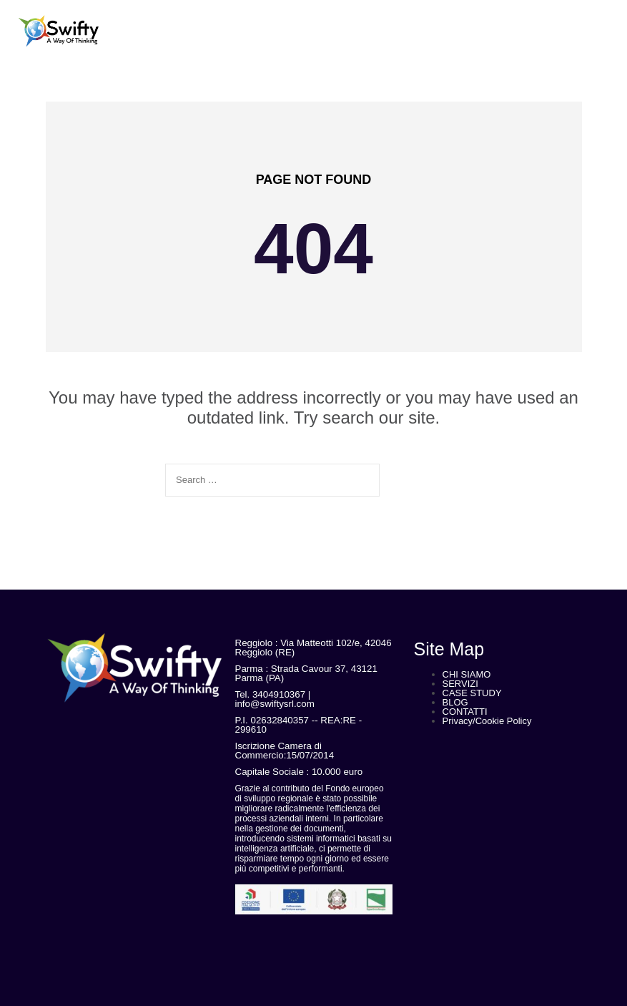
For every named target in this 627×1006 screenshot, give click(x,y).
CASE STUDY (472, 693)
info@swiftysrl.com (275, 703)
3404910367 (278, 694)
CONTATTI (465, 711)
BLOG (455, 702)
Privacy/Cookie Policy (487, 721)
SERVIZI (460, 683)
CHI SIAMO (467, 674)
